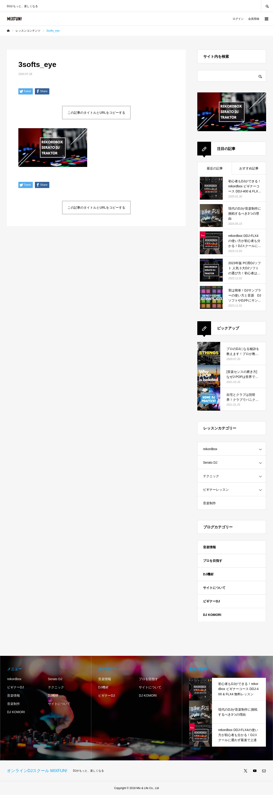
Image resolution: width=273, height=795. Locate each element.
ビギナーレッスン (216, 489)
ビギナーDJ (211, 601)
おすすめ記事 (249, 168)
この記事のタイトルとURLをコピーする (96, 112)
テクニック (211, 476)
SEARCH (267, 6)
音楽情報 (209, 547)
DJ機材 (208, 574)
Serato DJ (210, 462)
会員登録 (253, 18)
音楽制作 (209, 503)
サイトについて (214, 588)
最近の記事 (215, 168)
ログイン (238, 18)
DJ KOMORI (212, 615)
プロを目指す (212, 560)
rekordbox (210, 449)
